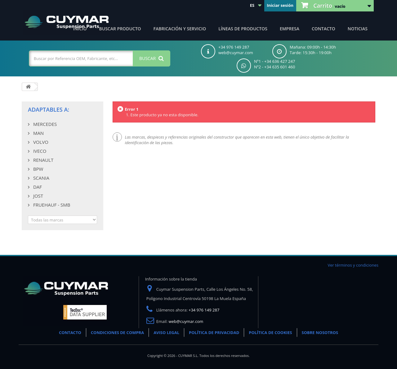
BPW (37, 169)
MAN (38, 133)
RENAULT (42, 160)
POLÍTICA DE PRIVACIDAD (214, 332)
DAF (37, 187)
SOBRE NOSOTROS (320, 332)
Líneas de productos (242, 29)
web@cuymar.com (186, 321)
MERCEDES (44, 124)
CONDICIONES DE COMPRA (117, 332)
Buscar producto (120, 29)
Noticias (358, 29)
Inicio (80, 29)
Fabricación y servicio (180, 29)
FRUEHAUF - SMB (51, 205)
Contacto (323, 29)
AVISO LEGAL (166, 332)
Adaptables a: (48, 109)
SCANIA (40, 178)
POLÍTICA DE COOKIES (270, 332)
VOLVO (40, 142)
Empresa (289, 29)
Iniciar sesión (280, 5)
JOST (37, 196)
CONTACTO (70, 332)
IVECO (39, 151)
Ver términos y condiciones (353, 265)
